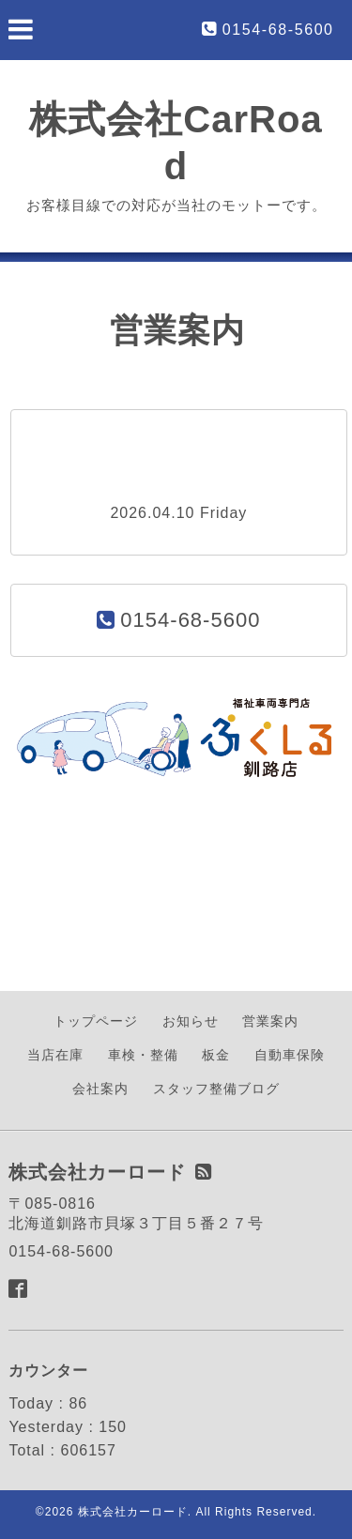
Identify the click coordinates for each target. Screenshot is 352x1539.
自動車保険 (289, 1054)
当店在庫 (55, 1054)
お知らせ (190, 1021)
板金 (216, 1054)
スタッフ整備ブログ (216, 1088)
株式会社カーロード (133, 1511)
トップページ (96, 1021)
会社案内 (100, 1088)
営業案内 (270, 1021)
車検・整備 (143, 1054)
